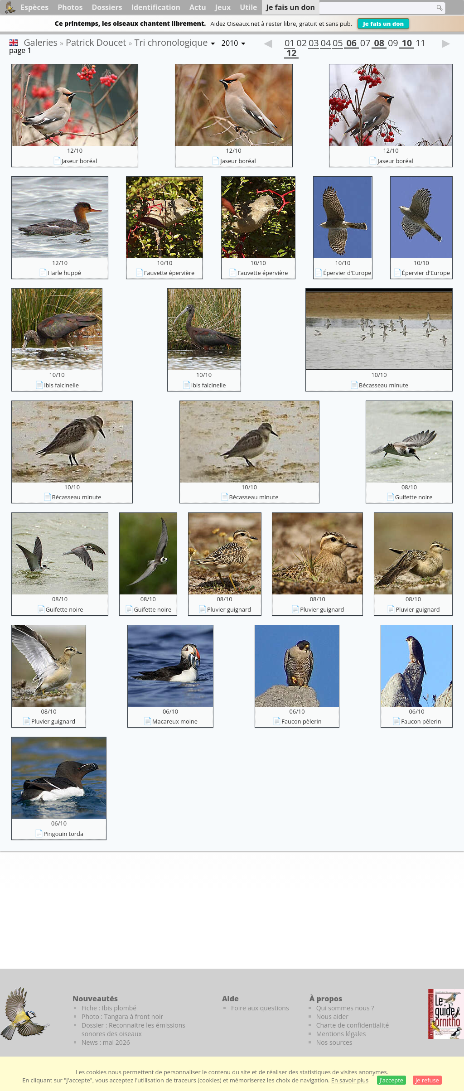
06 (351, 43)
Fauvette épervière (169, 273)
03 (314, 44)
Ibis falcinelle (61, 385)
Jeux (223, 7)
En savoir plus (349, 1080)
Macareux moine (175, 721)
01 (290, 44)
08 (379, 43)
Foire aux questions (260, 1008)
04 (325, 44)
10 (406, 43)
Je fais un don (383, 23)
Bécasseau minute (383, 385)
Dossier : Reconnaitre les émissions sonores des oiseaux (133, 1029)
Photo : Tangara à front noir (122, 1016)
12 (291, 53)
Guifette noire (414, 497)
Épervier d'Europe (347, 273)
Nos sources (334, 1042)
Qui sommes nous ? (345, 1008)
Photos (70, 7)
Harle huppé (64, 273)
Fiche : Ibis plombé (109, 1008)
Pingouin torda (63, 834)
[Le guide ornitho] (446, 1014)
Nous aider (332, 1016)
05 (338, 44)
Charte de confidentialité (352, 1025)
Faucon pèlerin (301, 721)
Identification (155, 7)
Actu (197, 7)
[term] (370, 8)
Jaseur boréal (79, 161)
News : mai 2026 (106, 1042)
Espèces (34, 7)
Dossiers (107, 7)
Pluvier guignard (229, 609)
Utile (248, 7)
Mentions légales (341, 1033)
